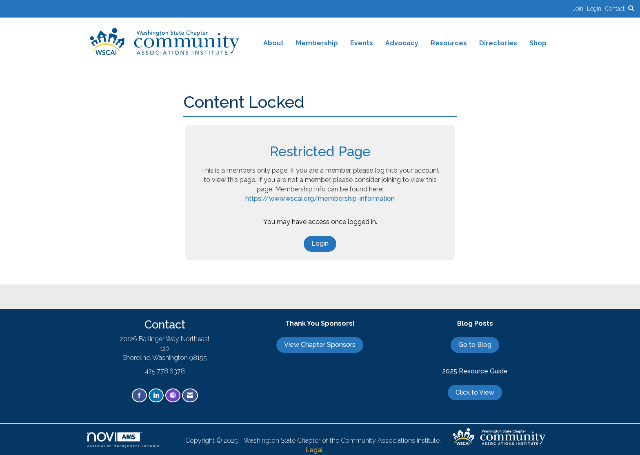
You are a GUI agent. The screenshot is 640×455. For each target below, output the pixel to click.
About (273, 43)
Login (320, 243)
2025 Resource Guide (475, 371)
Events (361, 43)
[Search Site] (631, 8)
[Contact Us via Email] (190, 395)
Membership (317, 43)
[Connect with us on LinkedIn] (156, 395)
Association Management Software (123, 439)
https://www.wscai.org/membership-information (320, 198)
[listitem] (580, 8)
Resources (449, 43)
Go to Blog (474, 344)
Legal (314, 450)
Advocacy (401, 43)
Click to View (475, 392)
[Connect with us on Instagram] (172, 395)
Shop (538, 43)
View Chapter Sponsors (320, 344)
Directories (498, 43)
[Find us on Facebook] (139, 395)
